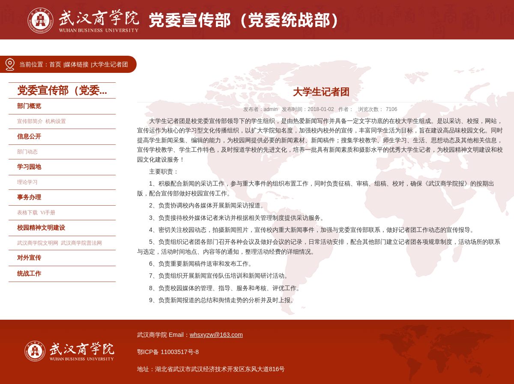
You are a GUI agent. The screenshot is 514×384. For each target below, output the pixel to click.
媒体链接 (77, 64)
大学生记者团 (110, 64)
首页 (55, 64)
